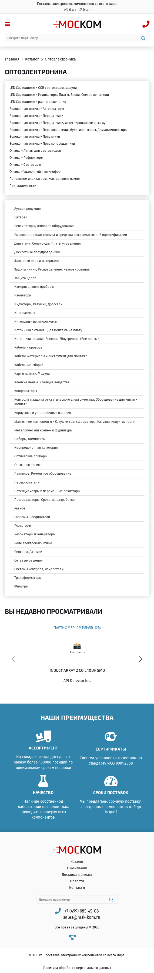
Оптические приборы (30, 456)
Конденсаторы (25, 391)
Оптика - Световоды (25, 165)
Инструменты (24, 313)
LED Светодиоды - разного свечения (37, 102)
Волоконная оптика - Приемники (34, 136)
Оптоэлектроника (28, 465)
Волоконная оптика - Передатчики (36, 116)
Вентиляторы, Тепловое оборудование (44, 226)
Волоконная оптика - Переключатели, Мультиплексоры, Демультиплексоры (68, 130)
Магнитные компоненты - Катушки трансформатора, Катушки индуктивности (74, 422)
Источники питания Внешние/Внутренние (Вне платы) (56, 339)
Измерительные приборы (34, 287)
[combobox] (77, 38)
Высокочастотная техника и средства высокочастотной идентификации (70, 235)
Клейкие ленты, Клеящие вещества (42, 382)
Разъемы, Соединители (32, 517)
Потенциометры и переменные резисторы (47, 491)
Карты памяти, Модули (32, 374)
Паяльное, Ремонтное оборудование (42, 473)
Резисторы (22, 526)
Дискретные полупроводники (37, 252)
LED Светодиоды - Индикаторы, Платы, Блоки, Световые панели (59, 95)
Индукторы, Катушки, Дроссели (38, 304)
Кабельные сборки (28, 365)
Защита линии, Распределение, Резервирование (52, 269)
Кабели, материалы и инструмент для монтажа (51, 356)
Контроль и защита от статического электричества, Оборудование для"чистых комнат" (75, 402)
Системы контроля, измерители (38, 569)
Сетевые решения (28, 560)
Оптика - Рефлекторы (26, 158)
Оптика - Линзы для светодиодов (35, 151)
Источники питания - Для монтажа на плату (48, 330)
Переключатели (26, 482)
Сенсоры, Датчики (28, 552)
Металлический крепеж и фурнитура (43, 430)
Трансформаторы (28, 578)
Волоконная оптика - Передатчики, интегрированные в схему (57, 123)
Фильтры (21, 586)
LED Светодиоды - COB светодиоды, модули (43, 88)
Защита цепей (25, 278)
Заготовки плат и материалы (36, 261)
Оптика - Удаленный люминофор (35, 172)
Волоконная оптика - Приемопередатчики (42, 144)
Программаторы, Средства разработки (44, 500)
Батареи (20, 217)
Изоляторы (23, 295)
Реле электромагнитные (33, 543)
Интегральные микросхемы (35, 321)
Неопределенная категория (36, 448)
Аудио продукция (27, 209)
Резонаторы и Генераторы (34, 534)
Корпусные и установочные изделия (42, 413)
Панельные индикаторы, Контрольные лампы (44, 179)
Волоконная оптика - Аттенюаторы (36, 109)
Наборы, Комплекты (29, 439)
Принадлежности (22, 186)
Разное (19, 508)
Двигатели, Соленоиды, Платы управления (47, 243)
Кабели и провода (28, 347)
